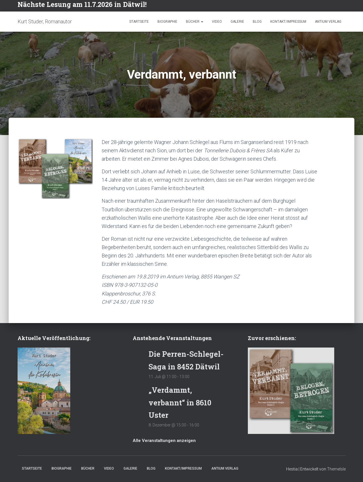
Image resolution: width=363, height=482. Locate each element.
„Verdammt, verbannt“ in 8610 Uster (182, 402)
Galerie (237, 22)
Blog (257, 22)
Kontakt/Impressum (288, 22)
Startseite (139, 22)
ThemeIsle (336, 469)
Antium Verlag (328, 22)
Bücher (194, 22)
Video (217, 22)
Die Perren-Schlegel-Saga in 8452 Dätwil (180, 353)
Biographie (167, 22)
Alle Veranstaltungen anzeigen (164, 440)
